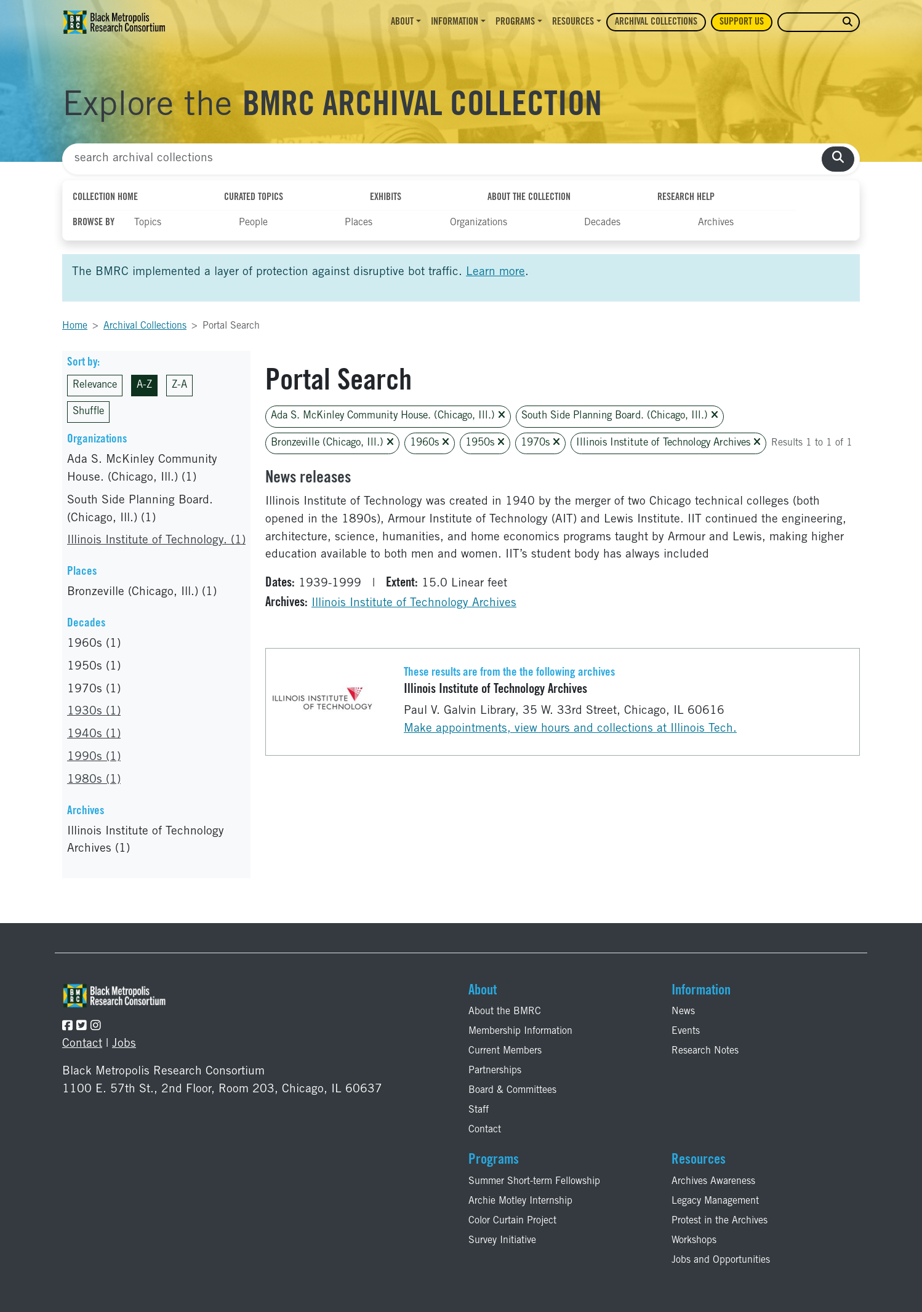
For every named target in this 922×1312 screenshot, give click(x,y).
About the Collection (529, 197)
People (253, 223)
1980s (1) (94, 780)
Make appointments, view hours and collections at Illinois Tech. (570, 729)
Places (358, 223)
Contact (82, 1044)
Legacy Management (715, 1201)
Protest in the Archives (719, 1221)
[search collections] (838, 159)
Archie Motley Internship (520, 1201)
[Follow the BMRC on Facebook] (67, 1027)
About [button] (402, 22)
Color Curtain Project (512, 1221)
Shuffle (88, 412)
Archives (716, 223)
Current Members (505, 1051)
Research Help (686, 197)
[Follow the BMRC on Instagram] (95, 1027)
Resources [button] (573, 22)
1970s (540, 443)
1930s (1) (94, 712)
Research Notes (705, 1051)
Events (685, 1031)
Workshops (693, 1241)
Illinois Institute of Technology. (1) (156, 540)
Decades (602, 223)
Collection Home (105, 197)
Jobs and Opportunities (720, 1260)
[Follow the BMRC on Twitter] (81, 1027)
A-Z (144, 385)
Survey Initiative (502, 1241)
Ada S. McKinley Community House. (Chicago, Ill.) (388, 416)
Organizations (478, 223)
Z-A (179, 385)
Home (74, 326)
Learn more (495, 272)
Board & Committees (512, 1090)
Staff (478, 1110)
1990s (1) (94, 757)
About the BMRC (504, 1012)
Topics (147, 223)
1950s (485, 443)
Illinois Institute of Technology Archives (668, 443)
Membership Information (520, 1031)
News (683, 1012)
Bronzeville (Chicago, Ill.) (332, 443)
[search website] (847, 22)
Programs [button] (515, 22)
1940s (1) (94, 734)
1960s (429, 443)
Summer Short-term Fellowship (534, 1181)
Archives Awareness (713, 1181)
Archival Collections (656, 22)
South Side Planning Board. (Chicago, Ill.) (619, 416)
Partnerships (494, 1071)
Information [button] (454, 22)
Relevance (95, 385)
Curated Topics (253, 197)
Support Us (742, 22)
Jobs (124, 1044)
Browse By (93, 223)
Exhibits (385, 197)
